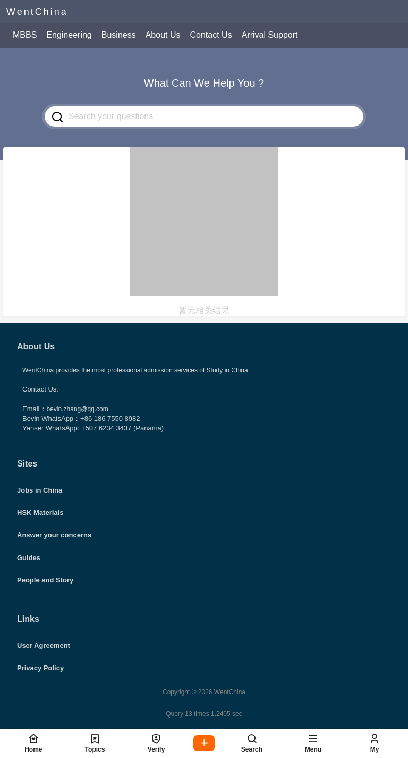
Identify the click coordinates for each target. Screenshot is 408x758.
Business (118, 34)
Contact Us (211, 34)
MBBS (25, 34)
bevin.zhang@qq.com (77, 409)
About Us (163, 34)
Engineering (68, 34)
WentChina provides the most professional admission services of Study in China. (136, 370)
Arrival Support (270, 34)
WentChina (228, 692)
